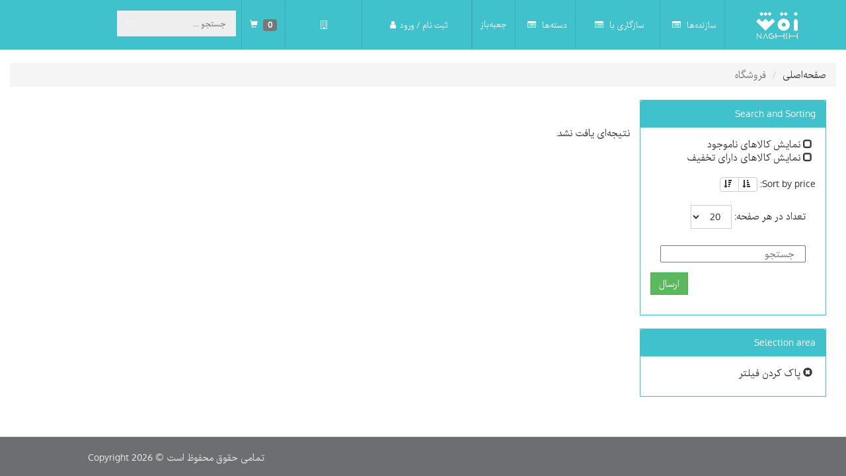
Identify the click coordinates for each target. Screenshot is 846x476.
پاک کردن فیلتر (775, 372)
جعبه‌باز (494, 24)
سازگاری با (619, 25)
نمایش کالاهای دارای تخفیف (749, 157)
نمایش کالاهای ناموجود (759, 144)
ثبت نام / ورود (418, 25)
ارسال (669, 283)
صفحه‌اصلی (804, 74)
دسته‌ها (547, 25)
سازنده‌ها (694, 25)
